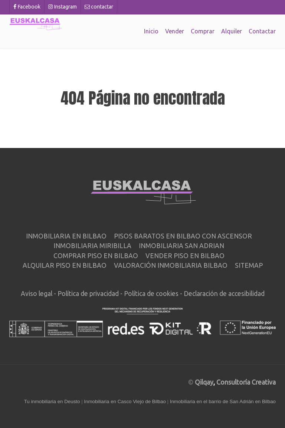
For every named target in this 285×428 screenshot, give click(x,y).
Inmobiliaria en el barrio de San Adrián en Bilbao (223, 401)
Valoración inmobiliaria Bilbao (170, 265)
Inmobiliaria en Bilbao (66, 236)
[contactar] (99, 7)
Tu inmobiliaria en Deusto (52, 401)
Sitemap (249, 265)
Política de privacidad (88, 293)
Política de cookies (151, 293)
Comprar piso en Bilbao (95, 255)
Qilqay (204, 382)
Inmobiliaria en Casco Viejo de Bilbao (125, 401)
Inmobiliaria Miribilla (92, 245)
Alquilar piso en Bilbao (65, 265)
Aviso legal (36, 293)
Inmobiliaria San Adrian (181, 245)
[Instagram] (63, 7)
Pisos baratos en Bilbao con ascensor (183, 236)
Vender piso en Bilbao (185, 255)
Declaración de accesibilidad (224, 293)
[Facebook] (27, 7)
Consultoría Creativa (246, 382)
